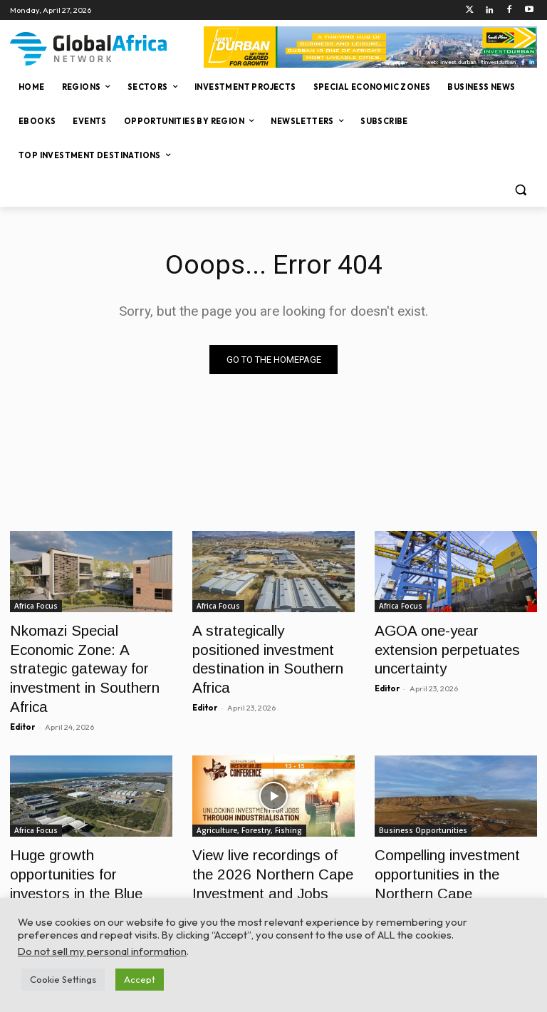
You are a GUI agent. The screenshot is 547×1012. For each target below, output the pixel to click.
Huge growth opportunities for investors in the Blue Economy (83, 836)
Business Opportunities (423, 797)
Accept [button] (139, 979)
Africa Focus (36, 606)
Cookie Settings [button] (63, 979)
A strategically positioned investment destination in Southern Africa (262, 644)
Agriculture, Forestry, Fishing (249, 797)
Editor (22, 694)
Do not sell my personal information (102, 951)
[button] (520, 190)
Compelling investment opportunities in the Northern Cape (454, 836)
